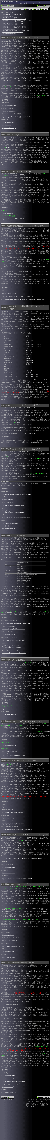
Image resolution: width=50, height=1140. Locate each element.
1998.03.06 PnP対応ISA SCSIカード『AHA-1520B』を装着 (15, 30)
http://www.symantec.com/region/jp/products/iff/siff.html (16, 116)
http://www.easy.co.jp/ (7, 1087)
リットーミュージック (32, 374)
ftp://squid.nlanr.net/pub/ (8, 499)
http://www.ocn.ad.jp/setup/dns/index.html (13, 640)
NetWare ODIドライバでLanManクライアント (35, 858)
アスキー (28, 338)
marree (7, 147)
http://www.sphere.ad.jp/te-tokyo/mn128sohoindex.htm (16, 623)
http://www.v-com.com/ (8, 951)
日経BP (28, 342)
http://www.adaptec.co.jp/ (8, 867)
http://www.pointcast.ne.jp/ (9, 128)
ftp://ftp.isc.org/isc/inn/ (8, 510)
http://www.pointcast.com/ (9, 122)
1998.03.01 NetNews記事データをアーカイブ (12, 33)
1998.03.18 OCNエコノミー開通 (9, 24)
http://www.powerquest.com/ (9, 751)
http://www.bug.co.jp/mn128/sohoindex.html (13, 629)
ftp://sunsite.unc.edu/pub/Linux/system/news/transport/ (16, 517)
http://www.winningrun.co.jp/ (9, 940)
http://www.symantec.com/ (9, 105)
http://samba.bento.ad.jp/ (8, 528)
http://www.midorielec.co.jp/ (9, 293)
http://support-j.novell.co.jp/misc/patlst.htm (13, 823)
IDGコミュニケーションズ (33, 344)
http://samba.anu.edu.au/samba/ (10, 523)
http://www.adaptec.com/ (8, 873)
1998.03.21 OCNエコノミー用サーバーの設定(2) (13, 22)
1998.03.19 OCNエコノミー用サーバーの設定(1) (13, 23)
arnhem (17, 606)
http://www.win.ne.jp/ (7, 708)
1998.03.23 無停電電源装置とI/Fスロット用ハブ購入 (14, 19)
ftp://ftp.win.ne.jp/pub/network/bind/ (11, 647)
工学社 (28, 336)
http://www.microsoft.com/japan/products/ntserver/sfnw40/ (17, 829)
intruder (34, 266)
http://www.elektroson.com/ (9, 1092)
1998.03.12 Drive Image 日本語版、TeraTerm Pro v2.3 (14, 27)
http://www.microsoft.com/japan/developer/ (13, 946)
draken (23, 245)
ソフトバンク (29, 340)
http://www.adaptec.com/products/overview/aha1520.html (17, 878)
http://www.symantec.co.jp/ (9, 111)
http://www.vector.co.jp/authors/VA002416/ (13, 755)
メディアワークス (31, 370)
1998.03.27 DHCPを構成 (7, 16)
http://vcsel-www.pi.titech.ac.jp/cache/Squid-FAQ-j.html (16, 494)
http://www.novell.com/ (8, 807)
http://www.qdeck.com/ (8, 935)
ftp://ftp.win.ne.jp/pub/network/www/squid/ (13, 505)
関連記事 (17, 422)
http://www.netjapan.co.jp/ (9, 745)
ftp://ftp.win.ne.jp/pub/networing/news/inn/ (13, 512)
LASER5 (28, 358)
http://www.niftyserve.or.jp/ (9, 714)
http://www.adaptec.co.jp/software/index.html (13, 1081)
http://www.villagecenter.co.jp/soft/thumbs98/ (14, 653)
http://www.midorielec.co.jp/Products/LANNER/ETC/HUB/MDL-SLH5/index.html (23, 299)
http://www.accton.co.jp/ (8, 634)
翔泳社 (28, 364)
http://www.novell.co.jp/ (8, 818)
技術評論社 (29, 350)
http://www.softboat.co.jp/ (9, 957)
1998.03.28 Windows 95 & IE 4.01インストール (12, 14)
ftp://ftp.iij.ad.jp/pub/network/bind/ (11, 645)
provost (22, 174)
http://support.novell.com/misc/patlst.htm (12, 812)
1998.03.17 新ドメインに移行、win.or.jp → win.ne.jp (14, 26)
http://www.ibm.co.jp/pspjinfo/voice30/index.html (14, 219)
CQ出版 (28, 356)
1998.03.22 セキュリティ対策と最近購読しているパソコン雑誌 (16, 20)
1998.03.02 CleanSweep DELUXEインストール (12, 32)
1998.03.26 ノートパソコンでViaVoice (10, 17)
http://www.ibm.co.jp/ (7, 213)
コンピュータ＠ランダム (13, 858)
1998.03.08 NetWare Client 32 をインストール (12, 29)
